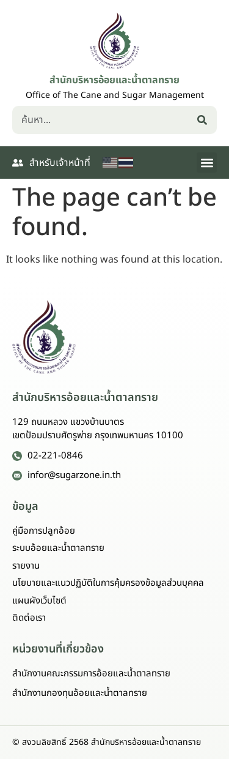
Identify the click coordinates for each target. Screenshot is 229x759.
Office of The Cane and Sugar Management (115, 95)
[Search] (204, 120)
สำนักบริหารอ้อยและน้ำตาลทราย (114, 80)
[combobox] (102, 120)
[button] (207, 162)
